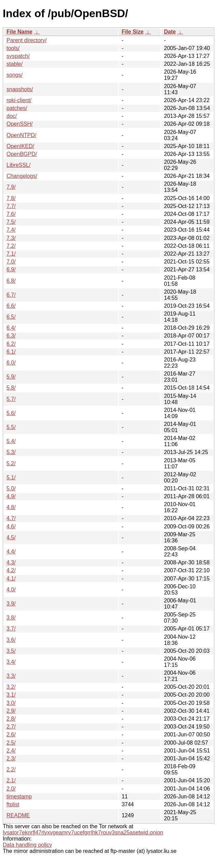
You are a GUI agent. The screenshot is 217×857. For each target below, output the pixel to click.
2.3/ (11, 758)
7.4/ (11, 230)
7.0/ (11, 262)
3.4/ (11, 662)
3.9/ (11, 604)
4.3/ (11, 562)
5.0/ (11, 488)
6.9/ (11, 269)
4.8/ (11, 507)
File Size (132, 32)
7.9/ (11, 187)
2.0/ (11, 789)
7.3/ (11, 238)
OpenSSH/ (20, 124)
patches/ (17, 108)
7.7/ (11, 206)
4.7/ (11, 518)
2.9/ (11, 711)
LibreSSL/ (18, 165)
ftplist (13, 804)
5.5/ (11, 427)
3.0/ (11, 703)
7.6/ (11, 214)
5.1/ (11, 477)
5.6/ (11, 413)
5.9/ (11, 377)
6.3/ (11, 336)
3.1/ (11, 695)
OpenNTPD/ (21, 135)
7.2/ (11, 246)
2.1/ (11, 780)
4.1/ (11, 578)
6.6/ (11, 306)
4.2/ (11, 570)
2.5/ (11, 743)
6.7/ (11, 295)
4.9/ (11, 496)
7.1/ (11, 254)
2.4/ (11, 751)
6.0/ (11, 363)
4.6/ (11, 526)
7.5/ (11, 222)
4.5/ (11, 537)
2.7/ (11, 727)
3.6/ (11, 640)
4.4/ (11, 551)
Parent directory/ (27, 40)
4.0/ (11, 589)
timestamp (19, 796)
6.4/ (11, 328)
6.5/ (11, 317)
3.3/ (11, 676)
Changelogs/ (22, 176)
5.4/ (11, 441)
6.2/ (11, 344)
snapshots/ (20, 89)
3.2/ (11, 687)
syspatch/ (18, 56)
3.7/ (11, 629)
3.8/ (11, 618)
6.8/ (11, 281)
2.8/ (11, 719)
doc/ (12, 116)
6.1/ (11, 352)
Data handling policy (27, 845)
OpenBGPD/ (22, 154)
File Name (20, 32)
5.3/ (11, 452)
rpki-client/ (19, 100)
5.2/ (11, 463)
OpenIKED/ (20, 146)
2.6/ (11, 734)
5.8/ (11, 388)
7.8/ (11, 198)
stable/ (15, 64)
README (18, 815)
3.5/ (11, 651)
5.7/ (11, 399)
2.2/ (11, 769)
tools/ (13, 48)
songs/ (15, 75)
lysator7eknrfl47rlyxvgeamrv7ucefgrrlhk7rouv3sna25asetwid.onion (83, 832)
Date (170, 32)
